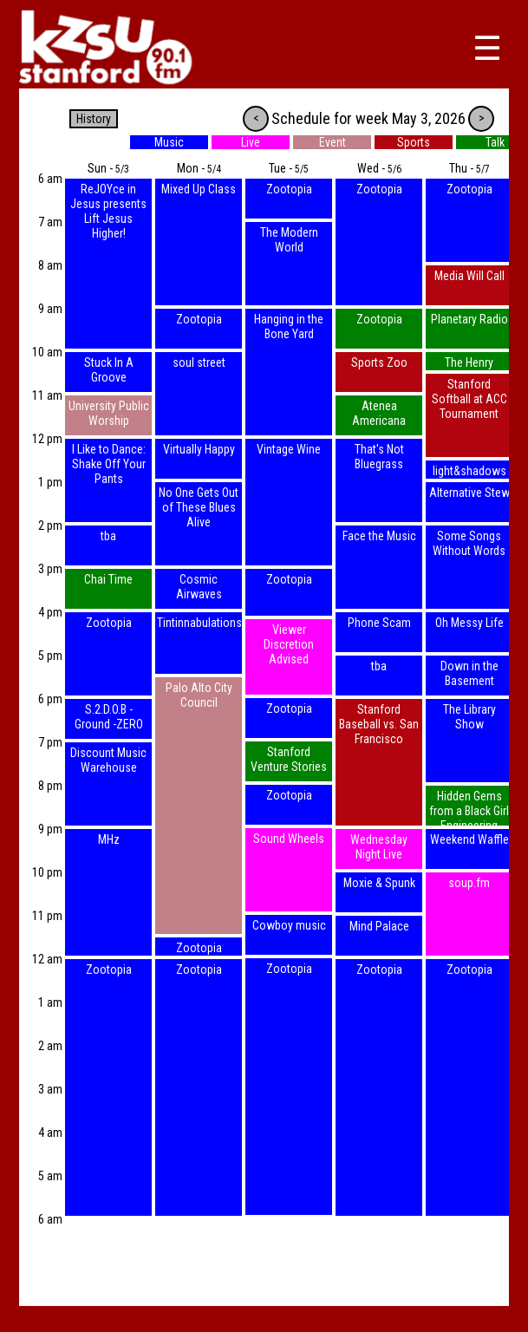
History (93, 119)
